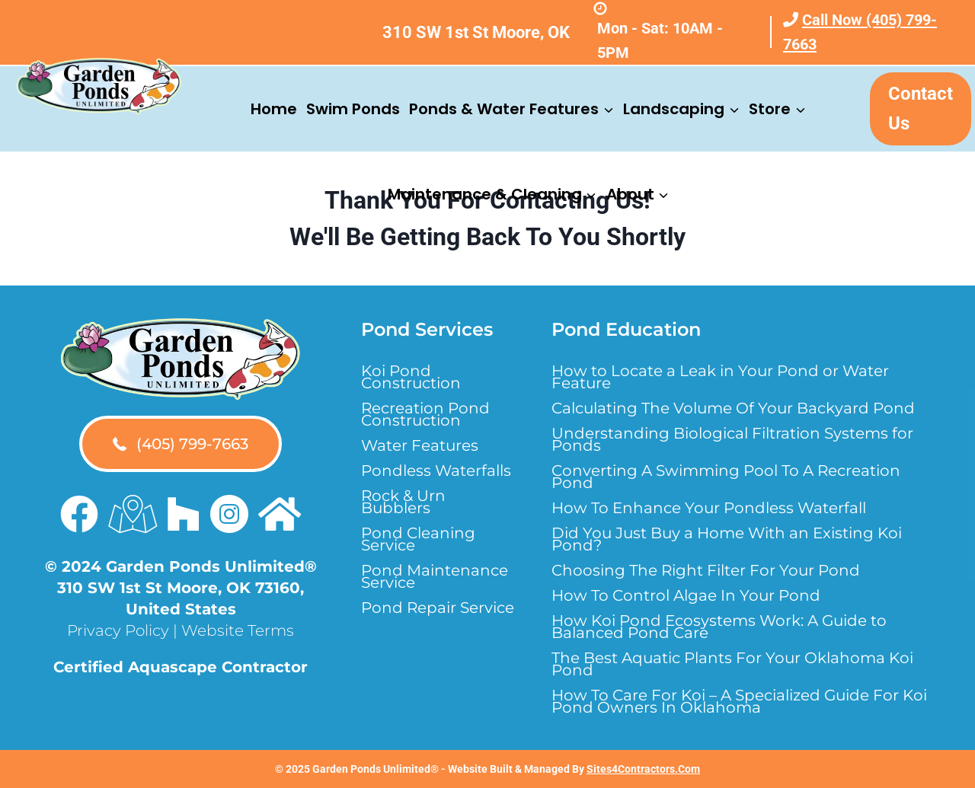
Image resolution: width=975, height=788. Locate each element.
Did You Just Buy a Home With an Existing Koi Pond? (726, 539)
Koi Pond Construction (411, 377)
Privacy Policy (118, 630)
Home (274, 109)
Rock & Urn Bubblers (403, 502)
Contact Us (920, 108)
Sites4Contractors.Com (643, 769)
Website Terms (237, 630)
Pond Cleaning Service (418, 539)
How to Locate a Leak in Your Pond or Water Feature (720, 377)
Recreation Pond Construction (425, 414)
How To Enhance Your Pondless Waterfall (708, 508)
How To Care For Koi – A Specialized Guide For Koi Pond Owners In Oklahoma (739, 701)
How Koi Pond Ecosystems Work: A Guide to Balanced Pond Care (719, 626)
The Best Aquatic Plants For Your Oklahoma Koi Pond (732, 664)
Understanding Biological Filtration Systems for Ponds (732, 439)
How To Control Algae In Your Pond (685, 595)
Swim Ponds (353, 109)
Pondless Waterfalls (436, 470)
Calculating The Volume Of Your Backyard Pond (733, 408)
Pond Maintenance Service (434, 576)
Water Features (419, 445)
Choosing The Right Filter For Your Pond (705, 570)
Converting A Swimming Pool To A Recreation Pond (725, 476)
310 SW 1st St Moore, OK (476, 32)
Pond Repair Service (437, 607)
